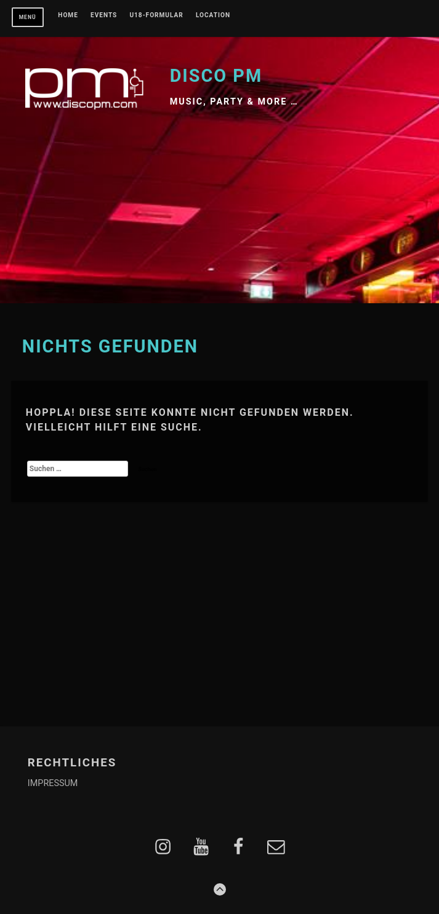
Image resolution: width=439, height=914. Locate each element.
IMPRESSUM (53, 783)
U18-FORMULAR (156, 15)
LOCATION (213, 15)
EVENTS (104, 15)
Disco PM (216, 75)
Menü (27, 17)
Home (68, 15)
